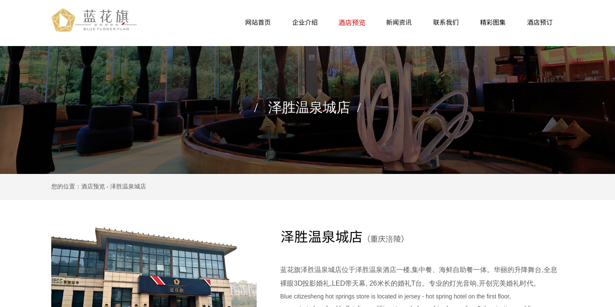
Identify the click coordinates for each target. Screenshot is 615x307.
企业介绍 (305, 21)
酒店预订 (540, 21)
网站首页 (258, 21)
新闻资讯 (399, 21)
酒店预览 (352, 22)
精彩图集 (493, 21)
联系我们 (446, 21)
